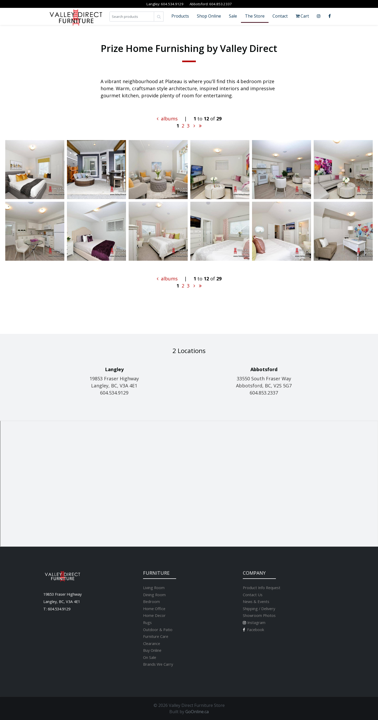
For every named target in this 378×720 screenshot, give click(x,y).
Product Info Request (261, 587)
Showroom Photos (259, 615)
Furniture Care (155, 636)
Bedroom (151, 601)
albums (167, 118)
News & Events (256, 601)
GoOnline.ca (197, 711)
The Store (255, 16)
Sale (233, 16)
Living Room (154, 587)
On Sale (149, 657)
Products (180, 16)
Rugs (147, 622)
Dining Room (154, 594)
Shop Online (209, 16)
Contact (280, 16)
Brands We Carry (158, 664)
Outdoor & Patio (157, 629)
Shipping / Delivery (259, 608)
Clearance (151, 643)
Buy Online (152, 650)
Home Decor (154, 615)
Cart (302, 16)
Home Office (154, 608)
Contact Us (252, 594)
